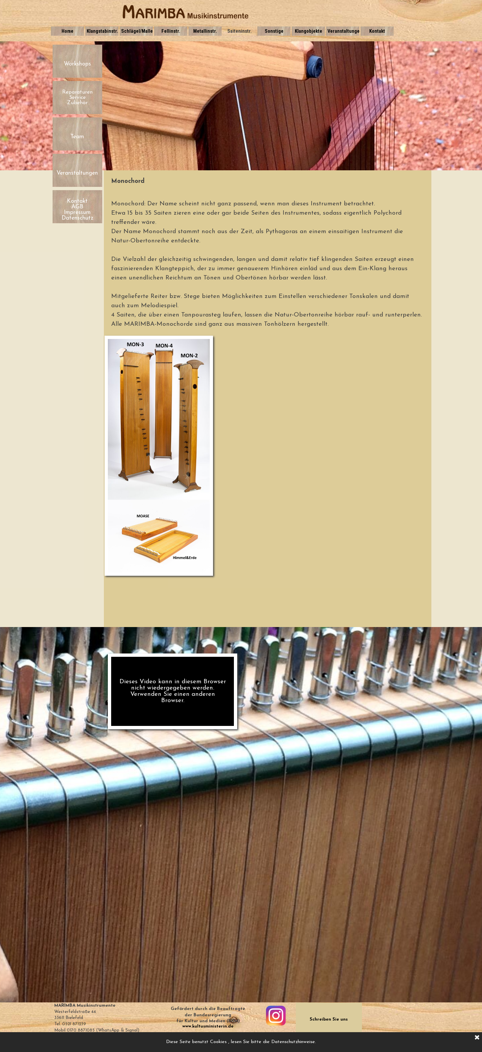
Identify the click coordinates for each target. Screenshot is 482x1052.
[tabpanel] (267, 181)
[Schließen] (477, 1038)
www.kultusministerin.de (208, 1026)
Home (67, 31)
